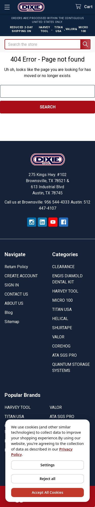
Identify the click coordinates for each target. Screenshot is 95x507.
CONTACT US (16, 294)
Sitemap (12, 321)
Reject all (47, 478)
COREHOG (61, 346)
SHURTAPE (62, 327)
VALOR (58, 337)
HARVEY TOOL (65, 291)
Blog (9, 312)
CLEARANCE (63, 266)
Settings (48, 464)
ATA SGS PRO (64, 355)
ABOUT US (14, 303)
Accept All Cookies (47, 492)
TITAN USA (62, 309)
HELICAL (60, 318)
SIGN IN (12, 285)
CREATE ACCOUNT (21, 275)
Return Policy (16, 266)
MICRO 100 (62, 300)
